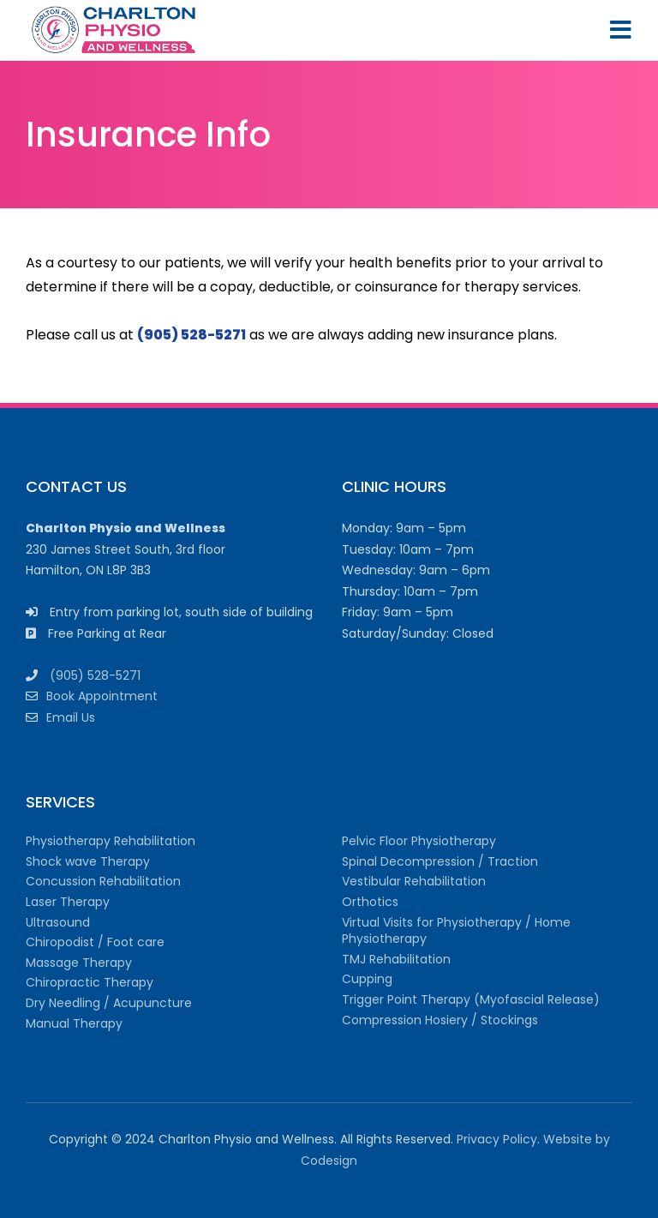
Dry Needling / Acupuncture (109, 1002)
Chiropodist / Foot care (95, 942)
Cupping (367, 978)
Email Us (70, 717)
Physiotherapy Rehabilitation (110, 840)
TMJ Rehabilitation (396, 959)
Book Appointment (102, 696)
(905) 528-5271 (95, 675)
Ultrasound (58, 922)
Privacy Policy (497, 1139)
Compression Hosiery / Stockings (440, 1020)
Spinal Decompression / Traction (440, 861)
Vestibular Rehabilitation (414, 881)
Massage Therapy (79, 962)
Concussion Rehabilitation (103, 881)
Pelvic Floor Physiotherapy (419, 840)
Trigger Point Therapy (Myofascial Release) (471, 999)
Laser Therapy (68, 901)
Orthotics (370, 901)
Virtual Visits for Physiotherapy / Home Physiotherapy (456, 931)
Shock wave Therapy (88, 861)
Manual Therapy (74, 1023)
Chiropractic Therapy (89, 982)
